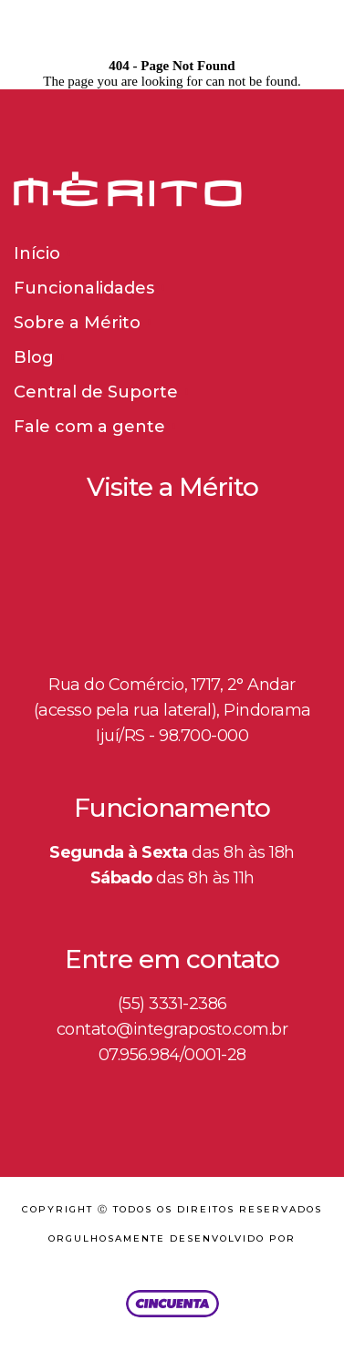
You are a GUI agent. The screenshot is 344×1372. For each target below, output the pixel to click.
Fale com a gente (89, 427)
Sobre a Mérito (77, 323)
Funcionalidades (84, 288)
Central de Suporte (96, 392)
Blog (34, 357)
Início (37, 253)
